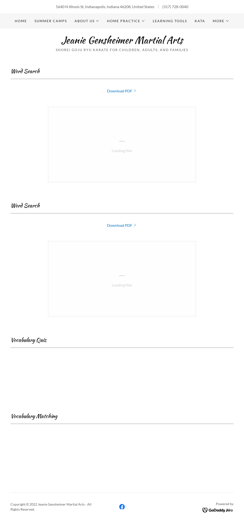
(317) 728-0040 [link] (175, 6)
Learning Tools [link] (170, 21)
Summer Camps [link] (51, 21)
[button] (87, 21)
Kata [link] (200, 21)
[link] (122, 42)
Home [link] (21, 21)
